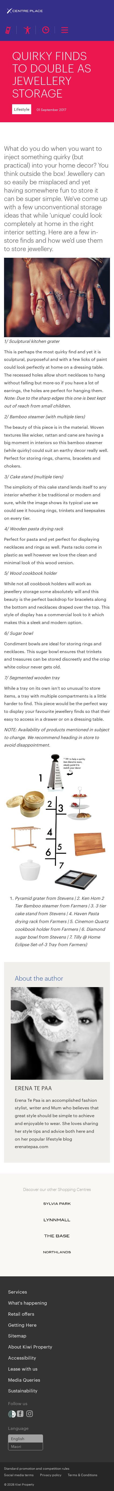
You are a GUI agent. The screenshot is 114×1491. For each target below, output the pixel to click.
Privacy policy (50, 1474)
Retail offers (21, 1313)
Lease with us (22, 1368)
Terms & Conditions (82, 1474)
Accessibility (22, 1357)
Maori (16, 1446)
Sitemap (17, 1335)
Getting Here (22, 1324)
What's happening (27, 1302)
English (17, 1438)
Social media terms (19, 1474)
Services (17, 1291)
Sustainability (22, 1390)
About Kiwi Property (30, 1346)
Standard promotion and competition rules (36, 1468)
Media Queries (24, 1379)
